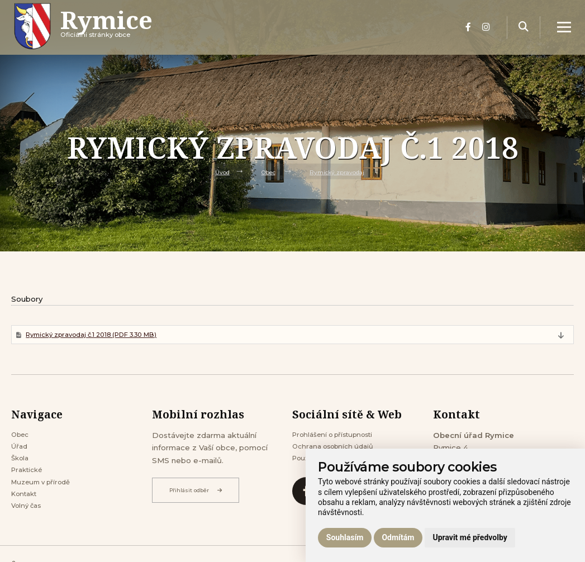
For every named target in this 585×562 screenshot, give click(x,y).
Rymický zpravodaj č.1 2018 (103, 335)
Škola (21, 465)
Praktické (29, 479)
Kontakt (26, 506)
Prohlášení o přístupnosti (339, 438)
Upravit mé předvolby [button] (469, 537)
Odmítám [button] (398, 537)
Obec (265, 171)
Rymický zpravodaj (340, 171)
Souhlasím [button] (345, 537)
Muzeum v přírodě (45, 493)
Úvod (216, 171)
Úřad (20, 451)
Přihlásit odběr (199, 493)
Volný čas (28, 520)
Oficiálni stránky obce (119, 36)
